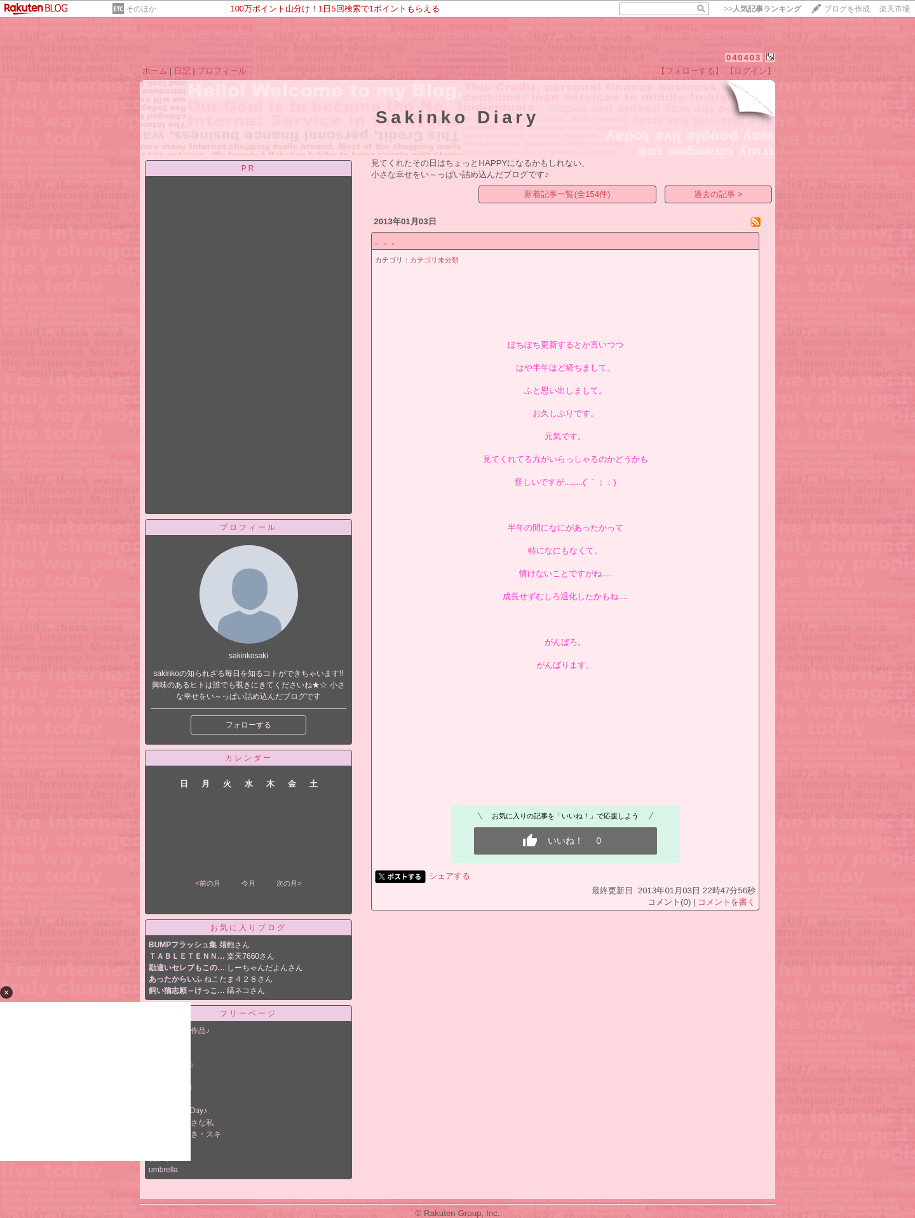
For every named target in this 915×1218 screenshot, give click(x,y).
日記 (182, 71)
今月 (248, 883)
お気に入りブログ (248, 927)
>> (762, 8)
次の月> (288, 883)
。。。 (387, 241)
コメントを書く (727, 902)
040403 (743, 57)
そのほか (141, 8)
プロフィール (222, 71)
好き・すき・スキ (190, 1134)
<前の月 (207, 883)
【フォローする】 (690, 71)
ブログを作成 (847, 8)
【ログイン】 (750, 71)
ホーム (154, 71)
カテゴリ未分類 (434, 260)
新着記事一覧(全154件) (567, 194)
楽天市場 (894, 8)
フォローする (248, 725)
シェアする (449, 876)
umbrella (163, 1169)
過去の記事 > (718, 194)
